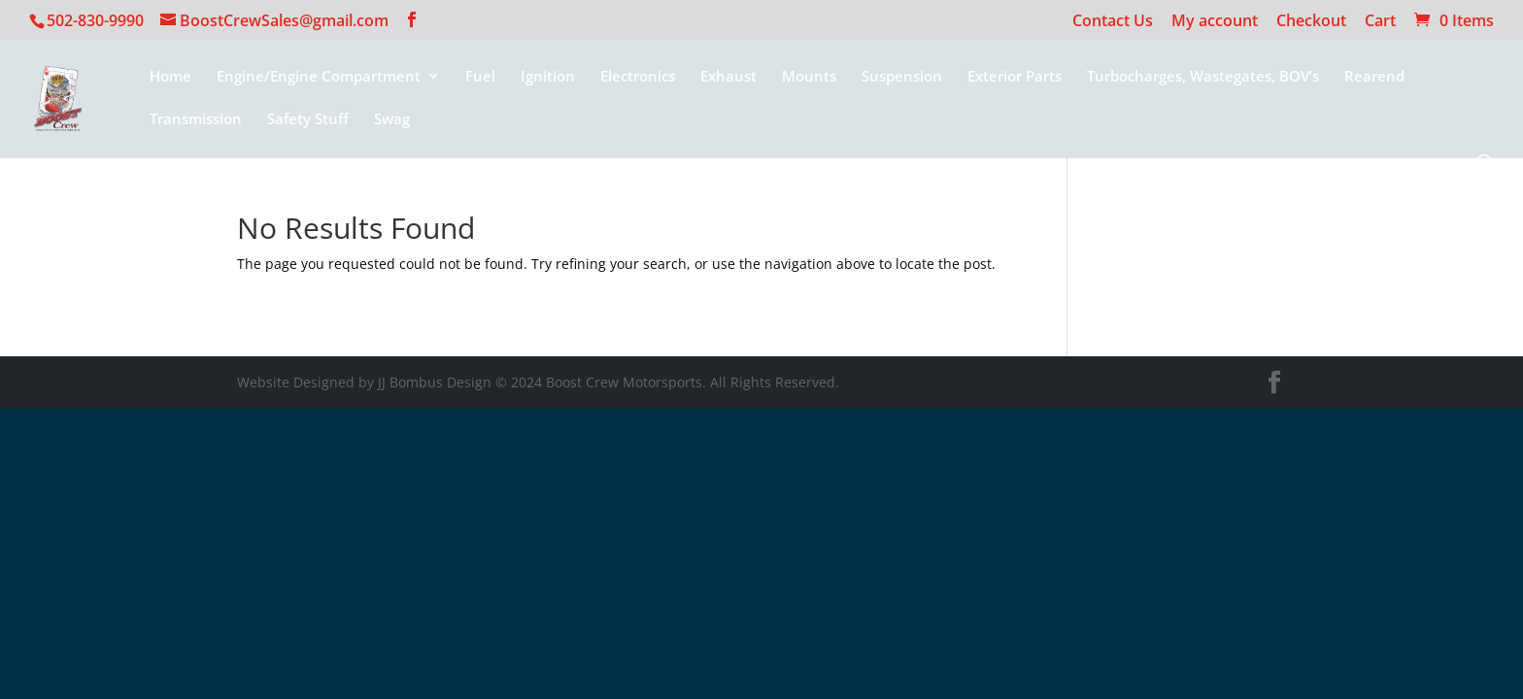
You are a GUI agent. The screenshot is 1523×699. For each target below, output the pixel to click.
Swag (392, 120)
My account (1214, 22)
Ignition (548, 77)
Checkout (1311, 22)
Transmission (196, 120)
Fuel (480, 77)
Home (170, 77)
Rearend (1374, 77)
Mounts (809, 77)
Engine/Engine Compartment (319, 77)
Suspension (902, 77)
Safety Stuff (308, 120)
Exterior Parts (1014, 77)
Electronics (637, 77)
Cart (1380, 22)
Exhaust (728, 77)
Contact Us (1112, 22)
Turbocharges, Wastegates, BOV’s (1203, 77)
